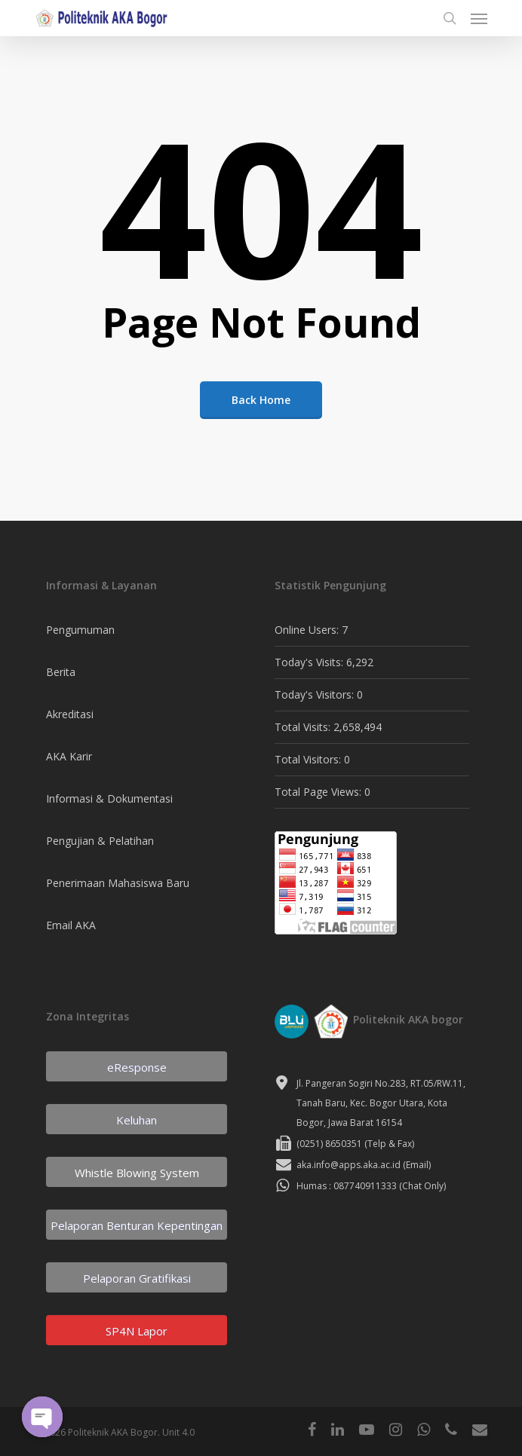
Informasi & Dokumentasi (109, 798)
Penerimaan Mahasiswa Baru (117, 883)
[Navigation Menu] (479, 18)
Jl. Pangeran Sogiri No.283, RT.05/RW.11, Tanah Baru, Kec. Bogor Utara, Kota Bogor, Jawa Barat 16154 (380, 1103)
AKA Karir (69, 756)
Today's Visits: (310, 662)
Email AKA (71, 925)
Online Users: (308, 629)
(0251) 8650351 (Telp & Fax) (355, 1143)
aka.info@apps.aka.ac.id (348, 1164)
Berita (60, 672)
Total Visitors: (309, 759)
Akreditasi (70, 714)
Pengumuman (80, 629)
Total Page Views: (319, 792)
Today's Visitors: (316, 694)
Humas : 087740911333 (346, 1185)
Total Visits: (304, 727)
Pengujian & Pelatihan (100, 841)
